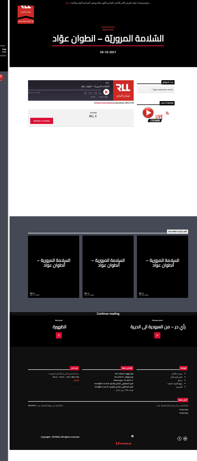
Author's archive (32, 213)
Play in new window (95, 195)
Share (83, 189)
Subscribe (93, 189)
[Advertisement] (146, 261)
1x (81, 185)
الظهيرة (50, 419)
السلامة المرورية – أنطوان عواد (44, 354)
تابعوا (58, 3)
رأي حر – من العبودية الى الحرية (148, 419)
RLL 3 (83, 208)
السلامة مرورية (98, 63)
